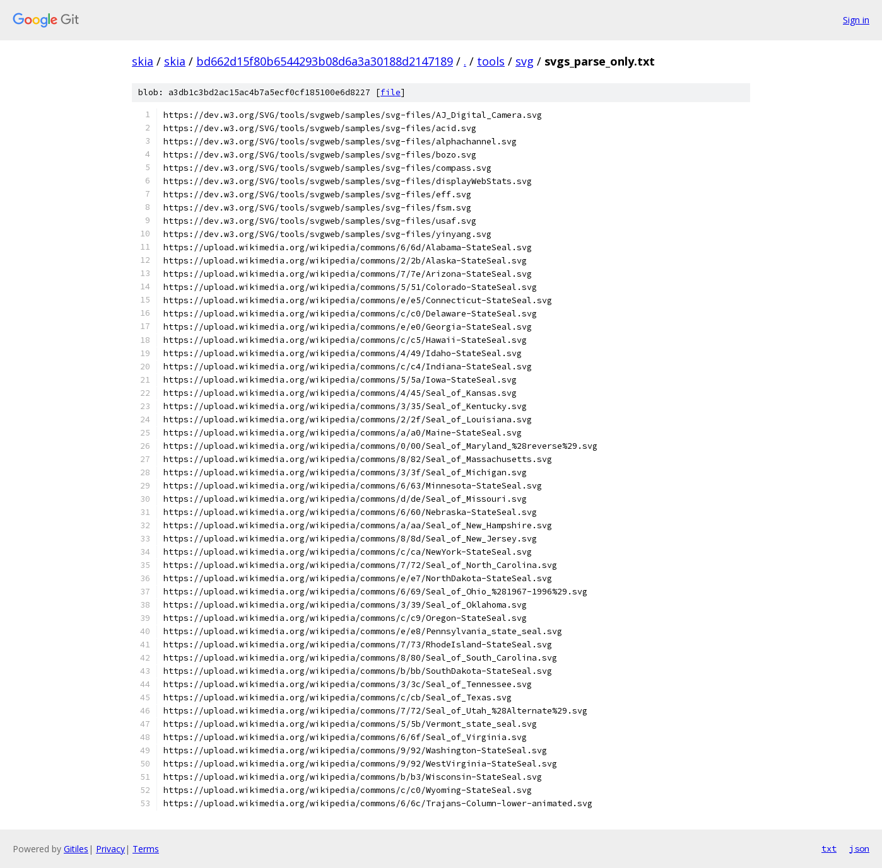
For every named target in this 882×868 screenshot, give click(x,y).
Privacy (110, 849)
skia (142, 61)
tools (491, 61)
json (859, 848)
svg (524, 61)
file (390, 92)
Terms (145, 849)
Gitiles (76, 849)
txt (829, 848)
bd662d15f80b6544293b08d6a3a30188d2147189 (324, 61)
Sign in (856, 20)
